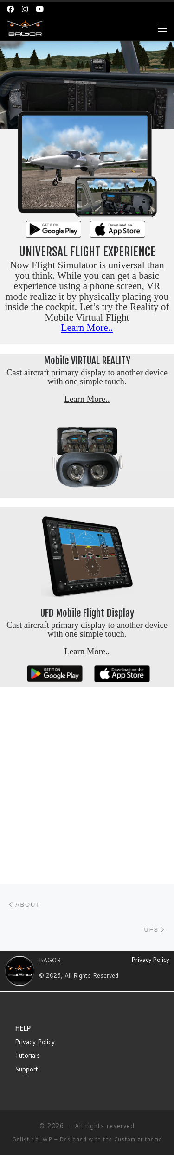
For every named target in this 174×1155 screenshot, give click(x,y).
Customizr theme (138, 1017)
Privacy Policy (150, 837)
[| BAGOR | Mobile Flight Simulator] (25, 28)
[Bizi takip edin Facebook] (10, 9)
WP (47, 1017)
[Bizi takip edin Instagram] (25, 9)
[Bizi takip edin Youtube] (40, 9)
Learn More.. (87, 327)
